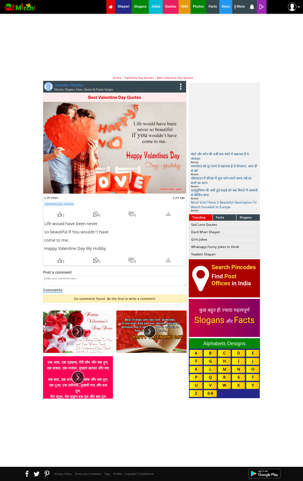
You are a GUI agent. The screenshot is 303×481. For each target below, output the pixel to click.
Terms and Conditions (88, 473)
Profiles (117, 473)
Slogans (246, 217)
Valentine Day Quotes (59, 204)
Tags (107, 473)
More (240, 7)
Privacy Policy (63, 473)
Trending (199, 217)
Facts (220, 217)
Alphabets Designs (224, 343)
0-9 (210, 393)
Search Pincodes (233, 267)
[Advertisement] (151, 44)
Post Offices (223, 280)
